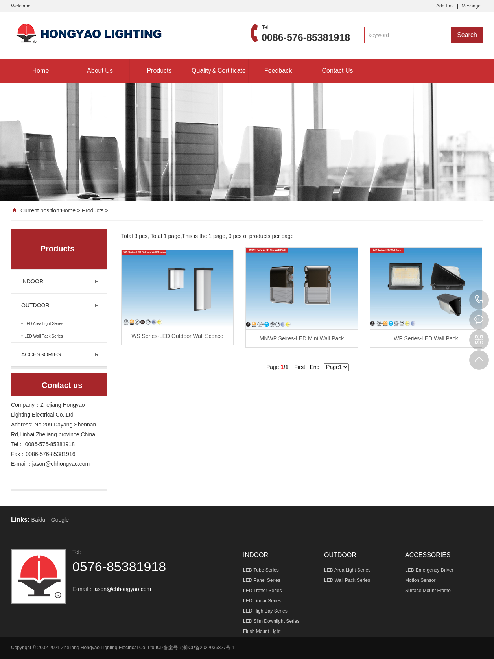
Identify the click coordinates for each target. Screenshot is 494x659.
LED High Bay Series (265, 611)
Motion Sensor (420, 580)
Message (471, 6)
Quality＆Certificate (219, 70)
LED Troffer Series (262, 590)
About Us (100, 70)
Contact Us (337, 70)
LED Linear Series (262, 601)
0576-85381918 (479, 300)
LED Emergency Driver (429, 570)
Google (60, 520)
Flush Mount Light (261, 631)
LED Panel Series (261, 580)
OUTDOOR (35, 305)
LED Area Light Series (347, 570)
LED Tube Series (261, 570)
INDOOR (32, 281)
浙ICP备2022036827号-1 (208, 647)
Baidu (38, 520)
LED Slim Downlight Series (271, 621)
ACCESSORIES (41, 354)
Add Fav (445, 6)
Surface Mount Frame (428, 590)
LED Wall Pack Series (347, 580)
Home (40, 70)
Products (159, 70)
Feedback (278, 70)
